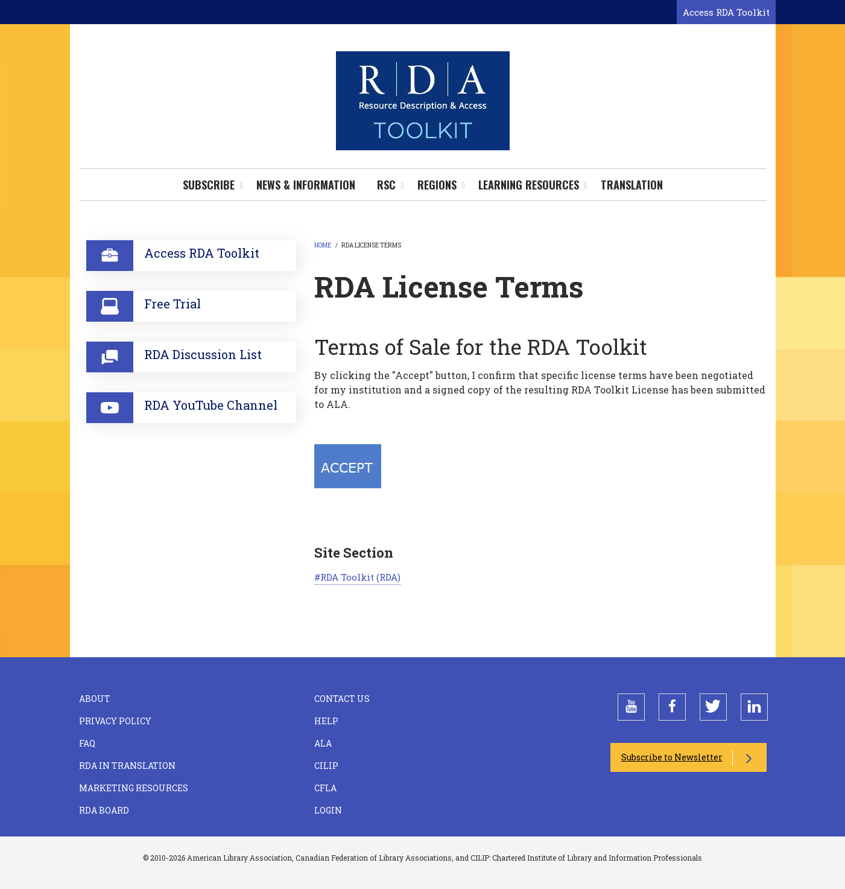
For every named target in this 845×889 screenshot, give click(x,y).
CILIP (326, 765)
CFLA (325, 788)
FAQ (87, 743)
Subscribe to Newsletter (672, 757)
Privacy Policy (115, 721)
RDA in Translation (127, 765)
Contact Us (342, 698)
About (94, 698)
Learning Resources (528, 185)
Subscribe (209, 185)
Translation (632, 185)
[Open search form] (665, 13)
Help (326, 721)
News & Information (305, 185)
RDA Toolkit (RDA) (360, 577)
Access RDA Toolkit (726, 12)
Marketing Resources (133, 788)
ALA (323, 743)
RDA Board (104, 810)
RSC (386, 185)
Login (328, 810)
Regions (437, 185)
